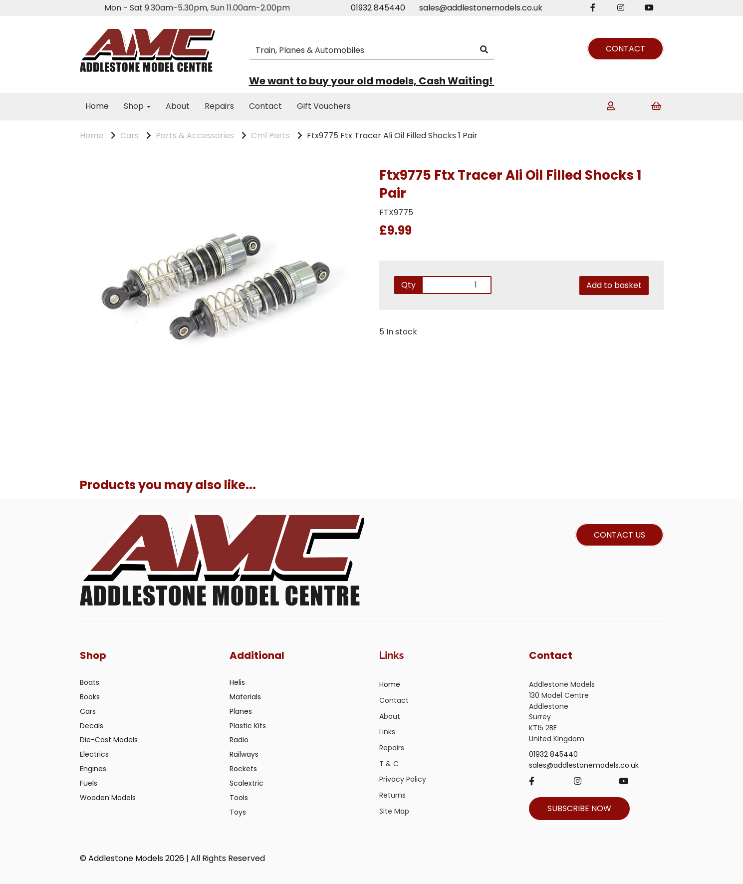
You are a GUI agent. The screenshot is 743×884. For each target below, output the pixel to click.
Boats (89, 682)
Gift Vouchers (324, 106)
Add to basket (614, 285)
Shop (137, 106)
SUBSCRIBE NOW (579, 808)
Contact (265, 106)
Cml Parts (270, 135)
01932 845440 (378, 7)
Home (97, 106)
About (178, 106)
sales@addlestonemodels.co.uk (480, 7)
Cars (129, 135)
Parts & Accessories (195, 135)
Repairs (219, 106)
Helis (237, 682)
